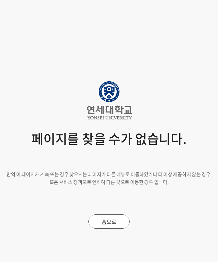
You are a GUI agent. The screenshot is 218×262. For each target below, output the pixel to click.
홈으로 (109, 221)
